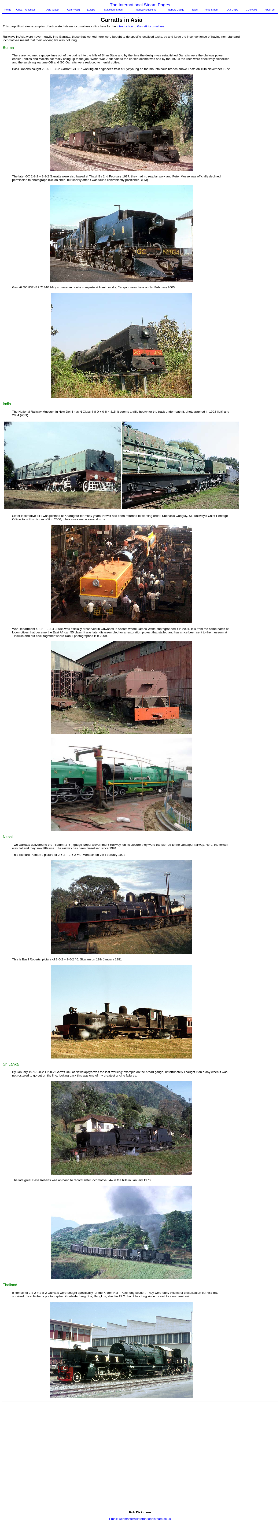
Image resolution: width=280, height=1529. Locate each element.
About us (270, 9)
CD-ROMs (251, 9)
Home (7, 9)
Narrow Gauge (176, 9)
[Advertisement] (260, 95)
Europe (91, 9)
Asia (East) (52, 9)
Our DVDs (232, 9)
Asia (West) (73, 9)
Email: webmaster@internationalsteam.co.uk (140, 1519)
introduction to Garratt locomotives (140, 26)
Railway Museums (146, 9)
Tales (195, 9)
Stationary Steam (113, 9)
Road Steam (211, 9)
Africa (19, 9)
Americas (30, 9)
